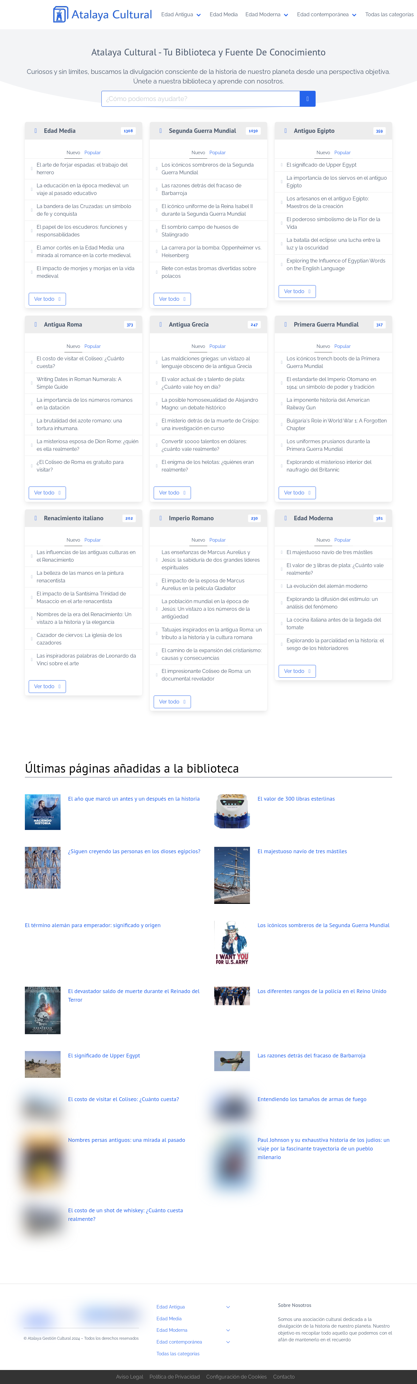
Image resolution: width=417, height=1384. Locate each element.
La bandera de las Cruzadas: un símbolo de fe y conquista (80, 210)
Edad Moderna (195, 1330)
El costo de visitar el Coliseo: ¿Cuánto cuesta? (76, 362)
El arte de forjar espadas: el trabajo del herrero (78, 169)
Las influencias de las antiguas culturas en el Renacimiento (82, 556)
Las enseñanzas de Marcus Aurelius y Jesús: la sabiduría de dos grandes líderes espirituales (207, 560)
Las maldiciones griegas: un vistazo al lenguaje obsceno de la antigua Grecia (203, 362)
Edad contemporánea (195, 1342)
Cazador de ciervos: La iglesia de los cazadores (75, 639)
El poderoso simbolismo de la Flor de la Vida (329, 223)
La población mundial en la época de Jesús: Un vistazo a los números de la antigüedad (202, 609)
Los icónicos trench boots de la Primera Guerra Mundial (329, 362)
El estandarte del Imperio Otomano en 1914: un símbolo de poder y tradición (327, 383)
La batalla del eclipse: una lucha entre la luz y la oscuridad (329, 244)
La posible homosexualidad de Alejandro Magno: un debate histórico (206, 404)
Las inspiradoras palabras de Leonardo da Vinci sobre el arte (82, 660)
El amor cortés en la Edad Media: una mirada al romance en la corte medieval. (80, 251)
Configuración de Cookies (236, 1377)
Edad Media (169, 1318)
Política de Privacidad (175, 1377)
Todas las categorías (178, 1353)
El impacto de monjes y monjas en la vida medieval (82, 272)
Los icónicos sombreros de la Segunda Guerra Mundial (204, 169)
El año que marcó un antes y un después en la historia (134, 798)
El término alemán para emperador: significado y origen (93, 925)
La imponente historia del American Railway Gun (324, 404)
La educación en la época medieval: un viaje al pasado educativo (78, 189)
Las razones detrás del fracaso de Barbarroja (197, 189)
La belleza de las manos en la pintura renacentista (76, 577)
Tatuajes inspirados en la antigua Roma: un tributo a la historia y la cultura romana (208, 633)
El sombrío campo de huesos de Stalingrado (196, 231)
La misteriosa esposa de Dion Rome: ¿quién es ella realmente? (83, 445)
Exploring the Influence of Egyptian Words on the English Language (332, 264)
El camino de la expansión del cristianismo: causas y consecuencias (208, 654)
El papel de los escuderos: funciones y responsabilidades (78, 231)
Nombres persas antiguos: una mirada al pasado (126, 1139)
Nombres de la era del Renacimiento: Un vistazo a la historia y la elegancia (80, 618)
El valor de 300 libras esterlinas (296, 798)
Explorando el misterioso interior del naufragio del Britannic (325, 466)
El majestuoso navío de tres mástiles (326, 552)
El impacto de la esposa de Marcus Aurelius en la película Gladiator (199, 584)
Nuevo (73, 152)
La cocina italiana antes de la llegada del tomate (330, 624)
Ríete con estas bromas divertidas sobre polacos (205, 272)
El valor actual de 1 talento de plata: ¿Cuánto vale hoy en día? (199, 383)
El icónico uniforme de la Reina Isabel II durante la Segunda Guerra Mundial (203, 210)
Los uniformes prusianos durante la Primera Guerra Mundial (324, 445)
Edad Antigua (195, 1307)
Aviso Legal (129, 1377)
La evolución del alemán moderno (323, 586)
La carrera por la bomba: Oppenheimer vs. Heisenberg (207, 251)
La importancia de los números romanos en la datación (81, 404)
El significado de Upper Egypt (317, 165)
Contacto (284, 1377)
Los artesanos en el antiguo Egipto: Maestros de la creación (324, 202)
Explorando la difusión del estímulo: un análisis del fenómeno (328, 603)
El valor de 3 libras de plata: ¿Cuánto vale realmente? (331, 569)
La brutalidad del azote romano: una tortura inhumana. (75, 424)
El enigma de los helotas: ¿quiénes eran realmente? (204, 466)
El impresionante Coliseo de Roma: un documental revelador (202, 675)
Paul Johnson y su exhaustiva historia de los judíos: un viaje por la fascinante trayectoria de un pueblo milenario (324, 1148)
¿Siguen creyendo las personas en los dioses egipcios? (134, 851)
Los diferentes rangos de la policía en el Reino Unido (322, 991)
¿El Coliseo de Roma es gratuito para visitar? (76, 466)
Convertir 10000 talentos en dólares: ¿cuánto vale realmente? (200, 445)
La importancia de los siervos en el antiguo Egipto (333, 182)
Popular (92, 152)
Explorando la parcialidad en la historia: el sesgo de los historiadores (331, 644)
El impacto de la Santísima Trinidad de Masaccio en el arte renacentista (77, 597)
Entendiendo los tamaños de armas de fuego (312, 1099)
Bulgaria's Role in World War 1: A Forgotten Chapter (333, 424)
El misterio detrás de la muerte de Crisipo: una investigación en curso (207, 424)
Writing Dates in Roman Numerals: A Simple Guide (75, 383)
